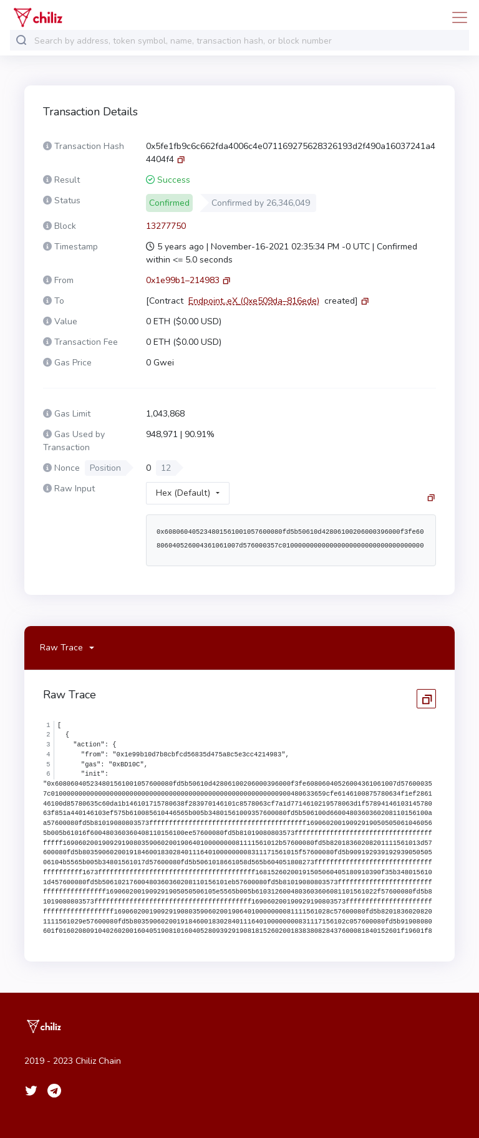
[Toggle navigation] (456, 17)
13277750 (166, 226)
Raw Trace (61, 647)
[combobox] (248, 40)
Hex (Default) (183, 493)
